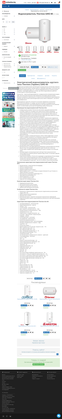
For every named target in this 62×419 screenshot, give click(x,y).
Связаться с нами (20, 374)
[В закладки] (42, 67)
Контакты (4, 381)
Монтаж (3, 374)
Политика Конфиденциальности (8, 388)
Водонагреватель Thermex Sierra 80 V (27, 326)
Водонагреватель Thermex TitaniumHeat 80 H (50, 299)
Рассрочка (54, 75)
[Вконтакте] (10, 416)
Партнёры (34, 377)
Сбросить (5, 88)
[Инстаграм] (3, 416)
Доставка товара (5, 384)
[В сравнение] (45, 67)
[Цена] (4, 22)
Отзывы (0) (40, 75)
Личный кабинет (50, 374)
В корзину (35, 67)
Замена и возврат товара (7, 386)
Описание (22, 75)
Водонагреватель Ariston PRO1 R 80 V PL (49, 326)
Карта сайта (19, 377)
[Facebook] (7, 416)
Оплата (29, 2)
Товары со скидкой (36, 378)
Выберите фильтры (13, 88)
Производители (35, 374)
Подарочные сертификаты (37, 376)
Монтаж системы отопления (7, 378)
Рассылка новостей (51, 378)
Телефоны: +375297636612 (7, 395)
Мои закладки (50, 377)
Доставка (34, 2)
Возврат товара (20, 376)
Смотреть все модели (26, 59)
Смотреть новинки (38, 364)
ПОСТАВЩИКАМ (5, 389)
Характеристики (31, 75)
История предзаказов (51, 376)
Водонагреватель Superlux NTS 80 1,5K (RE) (27, 299)
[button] (59, 2)
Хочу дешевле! (22, 70)
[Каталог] (9, 6)
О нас (25, 2)
